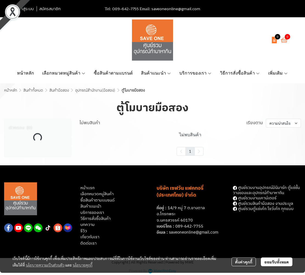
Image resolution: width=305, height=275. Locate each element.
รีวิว (83, 231)
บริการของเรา (92, 212)
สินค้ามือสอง (59, 90)
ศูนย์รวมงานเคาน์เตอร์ (254, 198)
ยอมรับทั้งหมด (276, 261)
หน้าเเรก (87, 188)
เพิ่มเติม (278, 73)
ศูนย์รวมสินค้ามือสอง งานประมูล (263, 203)
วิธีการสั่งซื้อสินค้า (95, 218)
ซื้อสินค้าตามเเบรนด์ (97, 200)
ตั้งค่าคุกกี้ (243, 261)
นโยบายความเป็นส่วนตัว (45, 264)
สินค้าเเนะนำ (90, 206)
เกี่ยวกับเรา (89, 237)
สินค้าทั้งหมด (33, 90)
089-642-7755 (125, 8)
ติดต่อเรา (88, 243)
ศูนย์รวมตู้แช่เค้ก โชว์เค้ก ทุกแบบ (263, 208)
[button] (234, 40)
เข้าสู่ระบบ (25, 8)
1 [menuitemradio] (190, 151)
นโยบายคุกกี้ (82, 264)
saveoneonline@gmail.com (175, 8)
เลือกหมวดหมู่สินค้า (97, 194)
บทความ (87, 224)
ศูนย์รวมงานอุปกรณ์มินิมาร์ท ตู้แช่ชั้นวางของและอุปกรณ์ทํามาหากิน (266, 190)
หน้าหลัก (10, 90)
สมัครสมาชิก (50, 8)
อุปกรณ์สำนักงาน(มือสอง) (95, 90)
